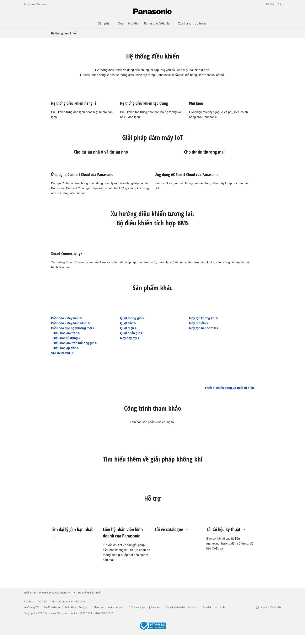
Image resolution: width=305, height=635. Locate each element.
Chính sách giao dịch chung (144, 607)
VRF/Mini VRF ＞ (63, 353)
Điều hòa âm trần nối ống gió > (75, 343)
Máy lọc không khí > (203, 318)
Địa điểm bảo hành (214, 607)
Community (66, 601)
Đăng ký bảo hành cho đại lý (181, 607)
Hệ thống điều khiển (89, 592)
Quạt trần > (128, 323)
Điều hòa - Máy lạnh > (66, 318)
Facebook (29, 601)
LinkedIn (80, 601)
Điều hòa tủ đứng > (66, 338)
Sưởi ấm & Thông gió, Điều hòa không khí (47, 592)
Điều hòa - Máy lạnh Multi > (70, 323)
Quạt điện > (128, 328)
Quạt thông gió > (132, 318)
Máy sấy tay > (130, 338)
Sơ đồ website (52, 607)
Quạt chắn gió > (131, 333)
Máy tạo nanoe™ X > (204, 328)
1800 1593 (86, 613)
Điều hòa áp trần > (66, 348)
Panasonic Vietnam (35, 4)
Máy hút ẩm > (198, 323)
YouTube (42, 601)
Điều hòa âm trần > (66, 333)
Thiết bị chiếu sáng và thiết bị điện (229, 388)
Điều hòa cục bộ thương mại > (73, 328)
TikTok (53, 601)
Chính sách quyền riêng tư (108, 607)
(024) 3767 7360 (104, 613)
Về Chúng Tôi (31, 607)
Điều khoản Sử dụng (76, 607)
